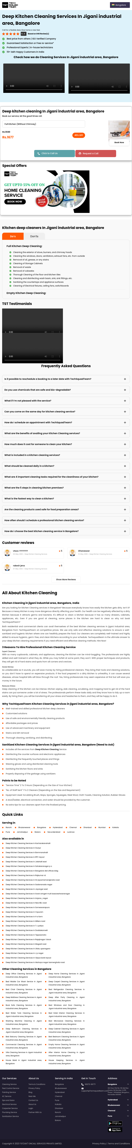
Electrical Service (9, 1104)
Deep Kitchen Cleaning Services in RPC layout (25, 857)
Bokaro (37, 832)
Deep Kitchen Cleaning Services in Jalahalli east (26, 861)
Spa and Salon (8, 1100)
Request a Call (90, 153)
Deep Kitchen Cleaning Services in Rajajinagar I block (28, 939)
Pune (8, 832)
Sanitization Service (10, 1116)
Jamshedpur (22, 832)
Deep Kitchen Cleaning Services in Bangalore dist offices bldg (32, 871)
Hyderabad (58, 827)
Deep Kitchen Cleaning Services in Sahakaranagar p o (29, 866)
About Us (32, 1104)
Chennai (73, 827)
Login (31, 1108)
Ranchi (9, 827)
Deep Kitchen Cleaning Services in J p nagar (24, 953)
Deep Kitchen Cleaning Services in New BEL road (26, 903)
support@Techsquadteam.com (94, 1091)
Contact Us (33, 1100)
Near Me (32, 1096)
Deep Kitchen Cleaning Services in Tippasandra (26, 935)
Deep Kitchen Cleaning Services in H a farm (24, 916)
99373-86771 (90, 1084)
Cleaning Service (9, 1084)
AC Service (6, 1096)
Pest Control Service (10, 1088)
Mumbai (102, 827)
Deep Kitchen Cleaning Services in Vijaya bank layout (28, 958)
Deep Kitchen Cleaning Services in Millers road (25, 921)
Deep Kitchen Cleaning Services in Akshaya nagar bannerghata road (35, 962)
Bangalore (41, 827)
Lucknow (71, 832)
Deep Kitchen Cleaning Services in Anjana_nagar (27, 898)
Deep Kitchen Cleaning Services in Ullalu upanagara (28, 948)
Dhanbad (88, 827)
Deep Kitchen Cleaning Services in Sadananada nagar (29, 884)
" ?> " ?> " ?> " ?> (43, 124)
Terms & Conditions (37, 1084)
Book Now (119, 143)
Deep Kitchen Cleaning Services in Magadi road (26, 944)
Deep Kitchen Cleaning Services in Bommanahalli (27, 852)
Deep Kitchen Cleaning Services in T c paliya (24, 925)
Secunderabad (53, 832)
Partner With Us (35, 1112)
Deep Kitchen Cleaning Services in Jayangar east (27, 889)
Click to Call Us (50, 153)
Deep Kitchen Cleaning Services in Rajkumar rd (26, 875)
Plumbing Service (9, 1112)
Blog (30, 1092)
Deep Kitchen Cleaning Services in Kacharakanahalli (28, 843)
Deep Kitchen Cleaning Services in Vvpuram (24, 912)
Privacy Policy (34, 1088)
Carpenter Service (10, 1108)
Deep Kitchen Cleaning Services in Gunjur (23, 848)
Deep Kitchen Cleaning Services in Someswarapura (27, 907)
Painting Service (9, 1092)
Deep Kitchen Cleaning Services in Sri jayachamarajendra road (33, 880)
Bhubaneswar (24, 827)
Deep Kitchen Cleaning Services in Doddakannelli (27, 930)
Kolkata (115, 827)
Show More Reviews (66, 579)
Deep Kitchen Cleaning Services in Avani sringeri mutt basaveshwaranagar (38, 893)
